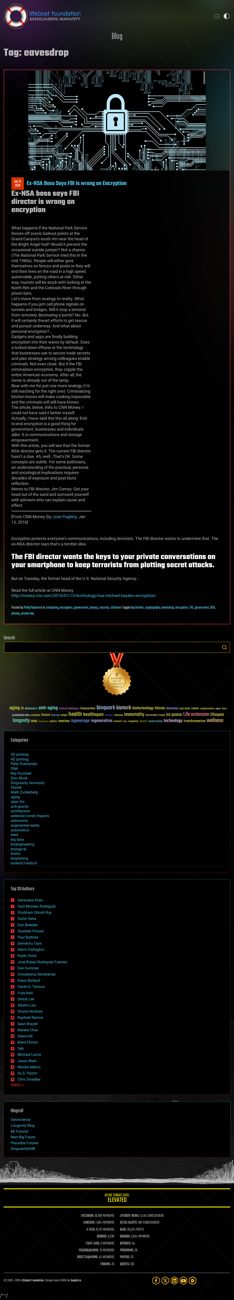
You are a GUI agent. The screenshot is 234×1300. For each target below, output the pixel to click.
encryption (66, 608)
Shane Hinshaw (30, 1011)
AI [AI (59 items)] (22, 708)
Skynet (16, 787)
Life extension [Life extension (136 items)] (196, 715)
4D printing (19, 759)
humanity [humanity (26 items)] (109, 715)
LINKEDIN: (89, 1223)
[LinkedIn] (174, 1281)
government (81, 608)
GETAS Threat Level (117, 1198)
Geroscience (20, 1119)
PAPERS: (125, 1257)
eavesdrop (168, 608)
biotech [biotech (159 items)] (123, 708)
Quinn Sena (27, 918)
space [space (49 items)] (143, 721)
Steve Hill (25, 1036)
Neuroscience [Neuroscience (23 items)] (43, 721)
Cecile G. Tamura (31, 986)
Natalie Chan (28, 1030)
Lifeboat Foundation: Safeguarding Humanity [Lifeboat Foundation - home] (106, 16)
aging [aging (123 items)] (15, 708)
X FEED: (90, 1230)
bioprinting (19, 858)
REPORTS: (125, 1244)
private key (27, 614)
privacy (94, 608)
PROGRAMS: (127, 1250)
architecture (20, 811)
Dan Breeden (28, 925)
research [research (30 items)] (118, 721)
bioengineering (22, 844)
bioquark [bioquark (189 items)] (106, 708)
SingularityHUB (23, 1149)
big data (17, 839)
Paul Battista (28, 937)
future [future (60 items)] (45, 715)
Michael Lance (29, 1054)
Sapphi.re (76, 1280)
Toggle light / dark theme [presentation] (226, 16)
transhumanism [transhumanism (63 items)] (195, 721)
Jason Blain (27, 1061)
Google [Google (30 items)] (64, 715)
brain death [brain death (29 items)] (185, 708)
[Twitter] (165, 1281)
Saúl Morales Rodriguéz (37, 906)
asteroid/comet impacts (30, 816)
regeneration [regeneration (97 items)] (101, 720)
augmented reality (25, 825)
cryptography (152, 608)
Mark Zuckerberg (24, 792)
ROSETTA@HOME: (87, 1257)
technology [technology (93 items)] (173, 721)
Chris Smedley (29, 1079)
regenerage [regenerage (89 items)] (80, 720)
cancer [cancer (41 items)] (195, 708)
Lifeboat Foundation (32, 1280)
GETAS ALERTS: (128, 1223)
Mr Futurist (19, 1131)
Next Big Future (23, 1137)
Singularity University (28, 783)
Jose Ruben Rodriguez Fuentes (42, 962)
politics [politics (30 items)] (53, 721)
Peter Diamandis (24, 764)
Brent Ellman (28, 1042)
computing (52, 608)
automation (20, 830)
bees (14, 835)
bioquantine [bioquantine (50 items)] (87, 708)
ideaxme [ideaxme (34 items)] (118, 715)
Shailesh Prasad (31, 931)
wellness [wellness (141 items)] (215, 721)
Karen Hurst (27, 956)
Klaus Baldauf (29, 980)
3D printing (19, 754)
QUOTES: (125, 1264)
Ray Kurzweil (21, 773)
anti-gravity (20, 806)
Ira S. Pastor (27, 1073)
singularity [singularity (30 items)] (133, 721)
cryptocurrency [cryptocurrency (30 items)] (207, 708)
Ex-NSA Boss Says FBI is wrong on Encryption (77, 183)
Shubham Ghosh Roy (35, 912)
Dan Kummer (28, 968)
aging (15, 797)
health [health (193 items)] (75, 714)
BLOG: (123, 1230)
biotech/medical (24, 863)
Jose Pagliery (65, 516)
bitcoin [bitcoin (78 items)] (160, 708)
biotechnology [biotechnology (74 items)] (143, 708)
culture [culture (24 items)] (218, 709)
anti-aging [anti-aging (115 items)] (48, 708)
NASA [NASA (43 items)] (34, 721)
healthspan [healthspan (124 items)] (93, 715)
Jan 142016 (17, 184)
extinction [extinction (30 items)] (35, 715)
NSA (212, 608)
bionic (15, 853)
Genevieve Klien (30, 900)
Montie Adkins (29, 1067)
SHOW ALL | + (18, 1085)
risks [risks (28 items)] (125, 721)
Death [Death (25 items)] (224, 709)
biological (18, 849)
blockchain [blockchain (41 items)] (172, 708)
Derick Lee (26, 999)
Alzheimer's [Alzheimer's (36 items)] (31, 708)
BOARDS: (125, 1237)
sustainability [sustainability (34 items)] (155, 721)
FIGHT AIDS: (93, 1244)
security (104, 608)
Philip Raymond (33, 608)
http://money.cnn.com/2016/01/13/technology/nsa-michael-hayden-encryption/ (83, 595)
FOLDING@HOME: (89, 1250)
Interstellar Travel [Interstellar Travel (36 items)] (155, 715)
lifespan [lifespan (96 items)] (217, 714)
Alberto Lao (27, 1005)
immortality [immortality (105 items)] (134, 714)
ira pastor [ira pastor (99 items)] (174, 714)
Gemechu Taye (29, 943)
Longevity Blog (23, 1125)
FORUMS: (105, 1264)
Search (224, 647)
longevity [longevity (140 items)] (21, 721)
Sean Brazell (28, 1024)
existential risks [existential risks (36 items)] (21, 715)
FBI (191, 608)
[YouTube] (183, 1281)
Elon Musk (19, 778)
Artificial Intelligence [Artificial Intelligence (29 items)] (69, 708)
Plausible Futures (24, 1143)
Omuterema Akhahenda (37, 974)
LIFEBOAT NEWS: (129, 1216)
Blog (117, 36)
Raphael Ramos (30, 1017)
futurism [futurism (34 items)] (55, 715)
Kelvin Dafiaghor (31, 949)
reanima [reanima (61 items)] (63, 721)
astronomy (19, 820)
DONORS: (102, 1237)
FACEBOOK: (87, 1216)
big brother (137, 608)
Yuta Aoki (25, 993)
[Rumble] (192, 1281)
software (115, 608)
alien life (17, 802)
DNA (14, 768)
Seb (21, 1048)
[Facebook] (156, 1281)
